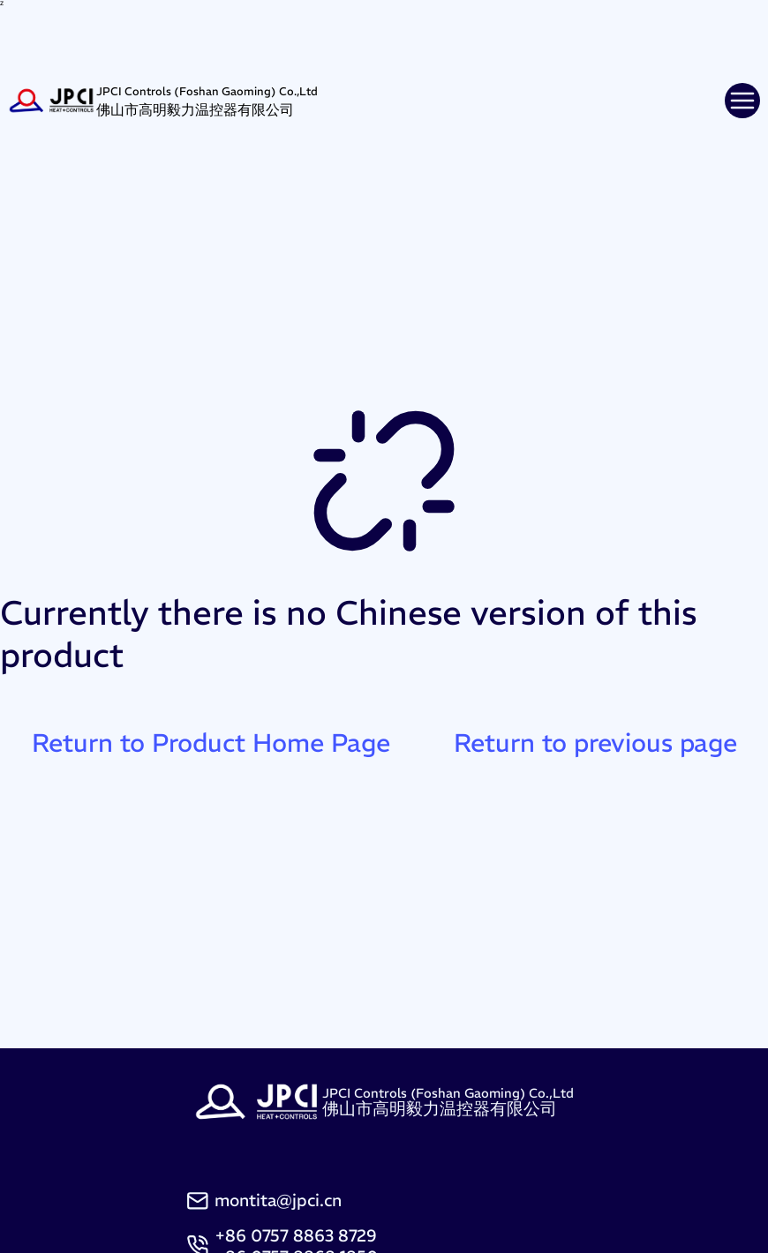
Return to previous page (595, 743)
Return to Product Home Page (211, 743)
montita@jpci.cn (278, 1200)
